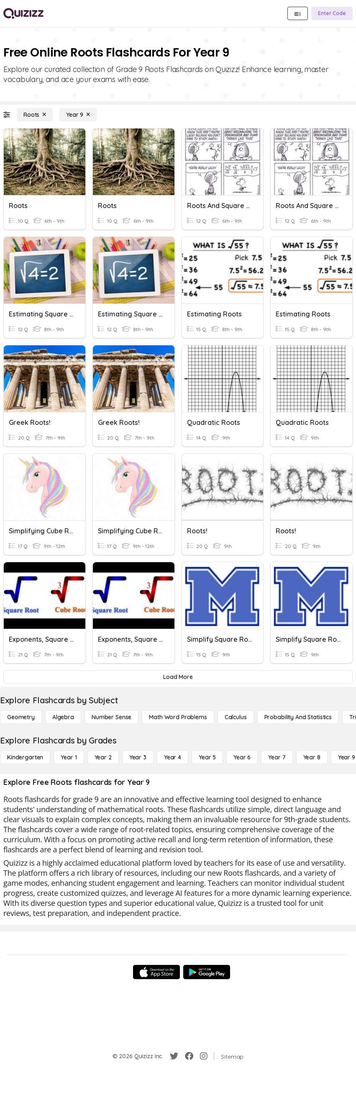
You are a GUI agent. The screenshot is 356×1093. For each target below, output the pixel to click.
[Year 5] (207, 757)
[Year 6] (242, 757)
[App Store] (156, 972)
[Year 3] (138, 757)
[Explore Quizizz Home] (23, 13)
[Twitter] (174, 1056)
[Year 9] (78, 114)
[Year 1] (69, 757)
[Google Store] (206, 972)
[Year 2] (103, 757)
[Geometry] (21, 717)
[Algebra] (63, 717)
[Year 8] (312, 757)
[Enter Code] (332, 13)
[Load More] (178, 677)
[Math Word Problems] (178, 717)
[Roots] (35, 114)
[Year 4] (172, 757)
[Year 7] (276, 757)
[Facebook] (189, 1056)
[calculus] (236, 717)
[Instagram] (203, 1056)
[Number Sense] (111, 717)
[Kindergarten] (25, 757)
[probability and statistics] (298, 717)
